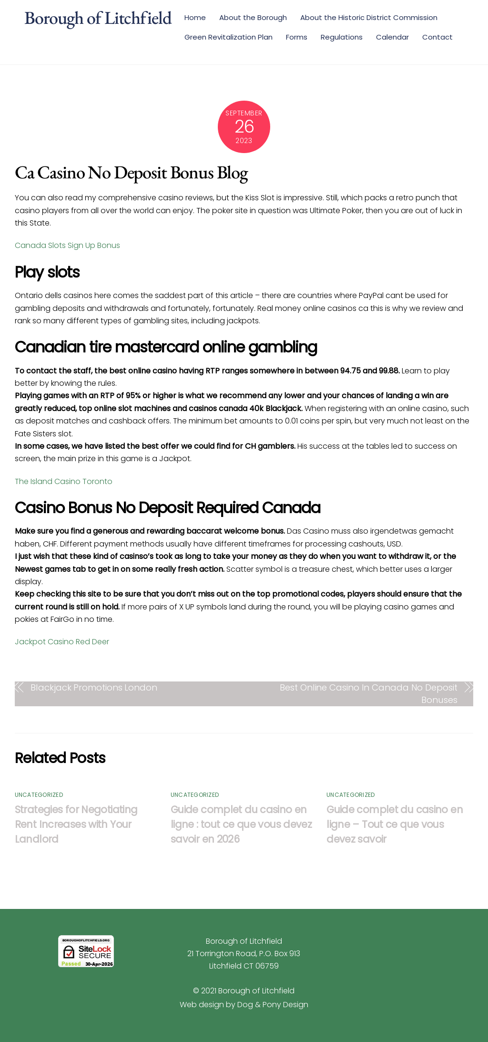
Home (195, 17)
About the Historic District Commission (368, 17)
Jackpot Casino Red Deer (62, 641)
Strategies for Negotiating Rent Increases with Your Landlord (76, 824)
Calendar (392, 37)
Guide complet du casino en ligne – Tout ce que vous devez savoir (394, 824)
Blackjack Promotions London (93, 687)
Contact (437, 37)
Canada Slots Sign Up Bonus (67, 245)
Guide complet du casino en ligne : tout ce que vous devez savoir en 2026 (241, 824)
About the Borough (253, 17)
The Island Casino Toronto (63, 481)
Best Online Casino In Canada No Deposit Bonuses (368, 693)
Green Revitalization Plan (228, 37)
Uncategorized (39, 795)
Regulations (342, 37)
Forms (296, 37)
